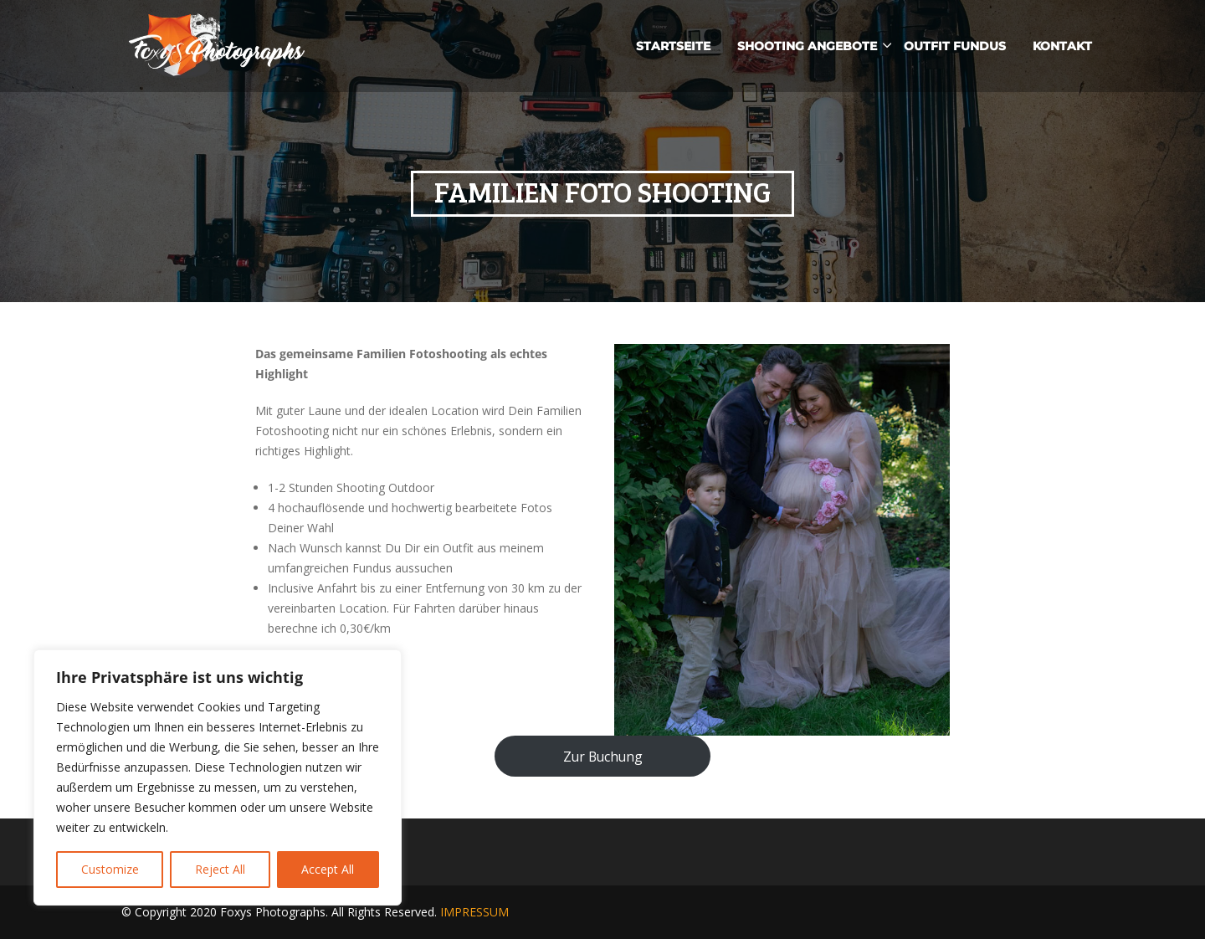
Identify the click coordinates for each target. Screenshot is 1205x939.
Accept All (327, 869)
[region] (217, 777)
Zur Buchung (603, 756)
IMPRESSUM (474, 912)
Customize (110, 869)
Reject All (220, 869)
